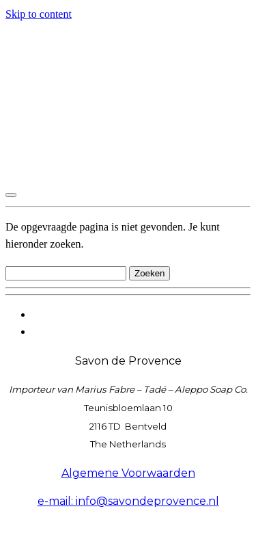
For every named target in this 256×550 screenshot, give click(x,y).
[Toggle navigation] (10, 195)
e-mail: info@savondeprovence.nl (128, 501)
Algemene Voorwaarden (128, 473)
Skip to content (38, 14)
